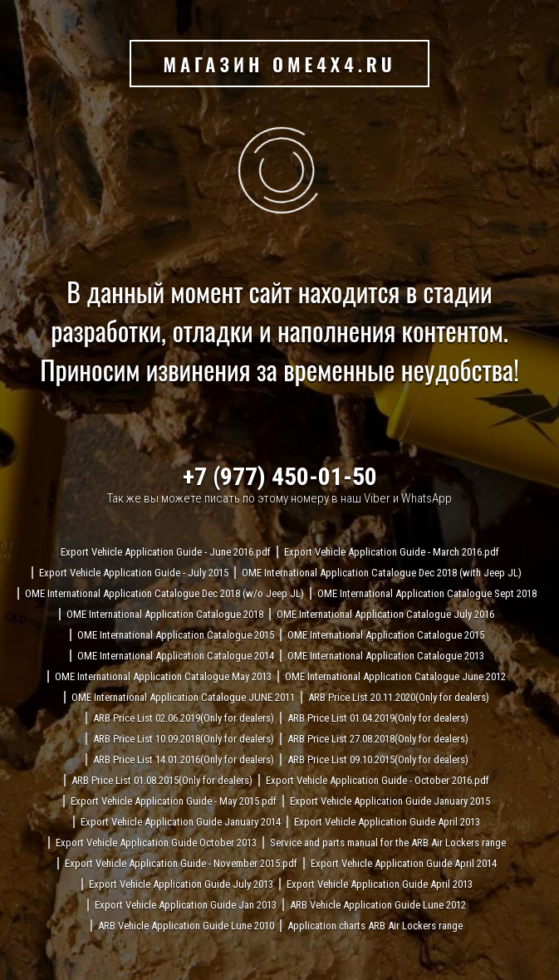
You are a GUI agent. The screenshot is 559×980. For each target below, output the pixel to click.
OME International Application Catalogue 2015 (175, 635)
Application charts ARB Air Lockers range (375, 925)
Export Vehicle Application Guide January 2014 (181, 822)
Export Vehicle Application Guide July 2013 (181, 884)
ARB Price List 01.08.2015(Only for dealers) (162, 780)
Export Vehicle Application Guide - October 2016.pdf (377, 780)
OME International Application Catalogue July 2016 (385, 614)
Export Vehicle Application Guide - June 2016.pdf (166, 552)
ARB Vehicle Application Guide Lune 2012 (378, 905)
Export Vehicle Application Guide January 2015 (390, 801)
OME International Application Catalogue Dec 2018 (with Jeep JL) (382, 572)
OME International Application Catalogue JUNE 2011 (183, 697)
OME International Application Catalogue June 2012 (395, 676)
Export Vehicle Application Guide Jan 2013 (186, 905)
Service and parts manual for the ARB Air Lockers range (388, 842)
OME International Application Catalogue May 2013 (163, 676)
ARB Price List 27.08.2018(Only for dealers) (377, 739)
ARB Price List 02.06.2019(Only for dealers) (183, 718)
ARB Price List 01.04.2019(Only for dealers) (377, 718)
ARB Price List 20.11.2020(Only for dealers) (398, 697)
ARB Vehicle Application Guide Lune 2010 (186, 925)
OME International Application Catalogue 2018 (164, 614)
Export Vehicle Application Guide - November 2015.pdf (181, 863)
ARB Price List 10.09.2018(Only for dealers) (183, 739)
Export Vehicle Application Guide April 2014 (404, 863)
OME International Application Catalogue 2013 (385, 655)
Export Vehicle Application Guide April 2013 (387, 822)
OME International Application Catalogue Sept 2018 (427, 593)
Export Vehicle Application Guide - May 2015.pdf (174, 801)
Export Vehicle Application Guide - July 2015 (133, 572)
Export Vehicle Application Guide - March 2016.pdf (391, 552)
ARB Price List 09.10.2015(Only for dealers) (377, 759)
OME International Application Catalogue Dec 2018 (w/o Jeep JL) (164, 593)
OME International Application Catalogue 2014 (175, 655)
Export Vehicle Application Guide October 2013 (156, 842)
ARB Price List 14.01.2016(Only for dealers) (183, 759)
